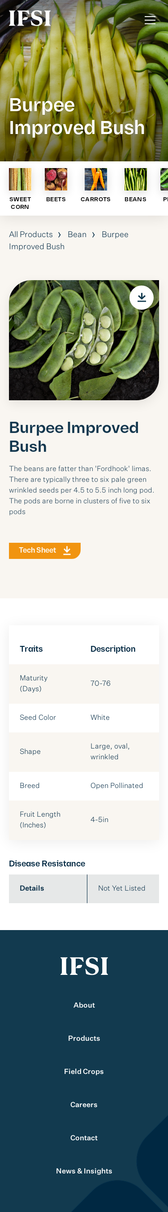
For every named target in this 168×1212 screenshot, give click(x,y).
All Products (31, 235)
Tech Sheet (37, 553)
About (84, 1005)
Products (84, 1039)
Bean (77, 235)
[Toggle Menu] (150, 20)
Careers (84, 1105)
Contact (84, 1138)
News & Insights (84, 1171)
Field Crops (84, 1072)
